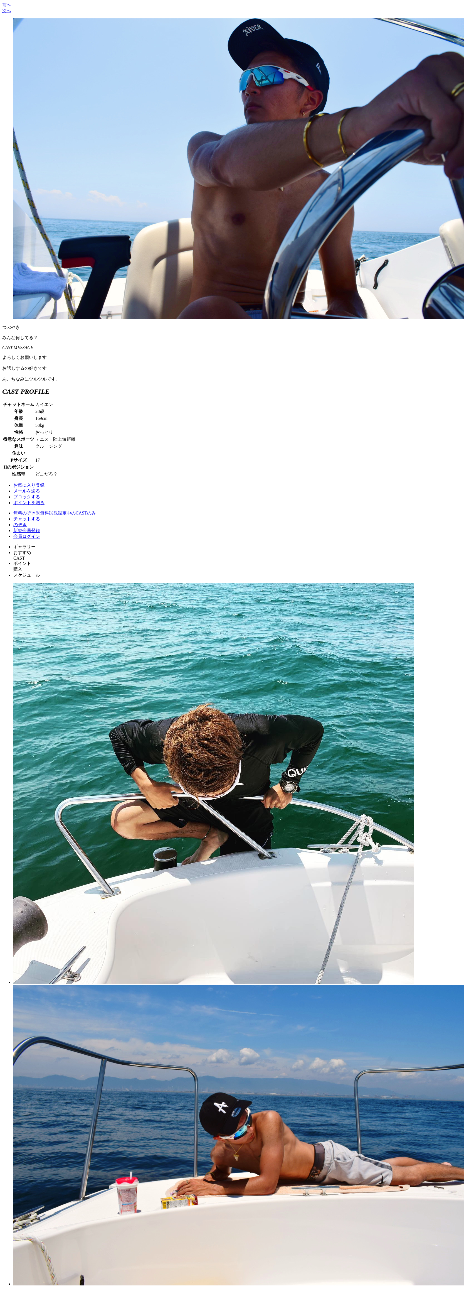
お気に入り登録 (29, 485)
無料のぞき (54, 513)
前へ (6, 5)
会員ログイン (26, 536)
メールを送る (26, 491)
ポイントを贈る (29, 502)
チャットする (26, 518)
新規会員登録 (26, 530)
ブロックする (26, 496)
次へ (6, 10)
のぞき (20, 524)
